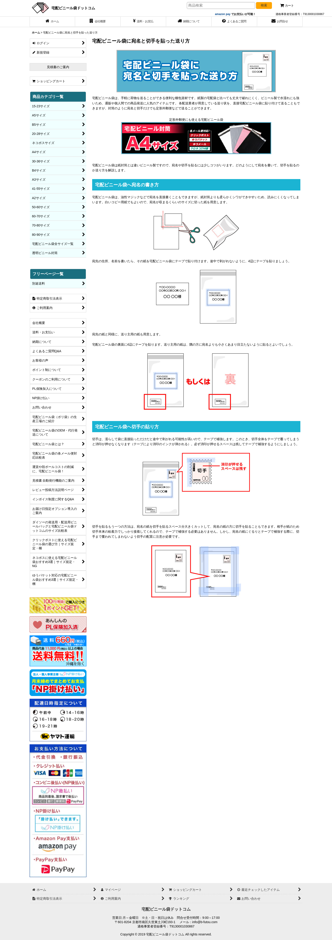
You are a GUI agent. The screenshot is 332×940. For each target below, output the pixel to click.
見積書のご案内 (58, 67)
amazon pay (223, 14)
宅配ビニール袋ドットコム (73, 8)
